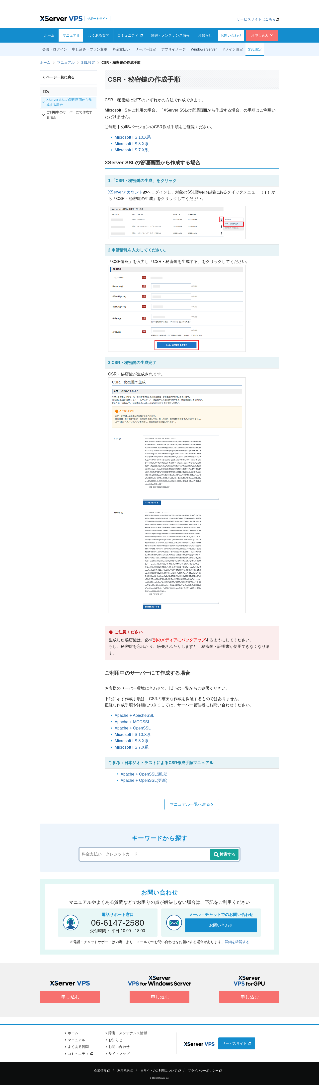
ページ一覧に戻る (58, 77)
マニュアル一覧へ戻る (192, 804)
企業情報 (102, 1070)
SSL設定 (255, 49)
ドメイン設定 (232, 49)
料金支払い (121, 49)
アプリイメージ (173, 49)
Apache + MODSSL (132, 722)
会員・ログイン (54, 49)
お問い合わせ (231, 35)
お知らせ (205, 35)
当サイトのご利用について (161, 1070)
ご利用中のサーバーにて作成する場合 (67, 114)
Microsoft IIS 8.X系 (132, 144)
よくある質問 (98, 35)
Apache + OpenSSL (133, 728)
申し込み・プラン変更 (89, 49)
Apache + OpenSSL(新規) (144, 774)
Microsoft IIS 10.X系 (133, 137)
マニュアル (71, 35)
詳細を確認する (237, 942)
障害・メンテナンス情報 (170, 35)
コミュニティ (130, 35)
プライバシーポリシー (205, 1070)
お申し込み (262, 35)
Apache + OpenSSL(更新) (144, 780)
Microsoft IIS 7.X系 (132, 150)
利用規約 (125, 1070)
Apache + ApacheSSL (134, 715)
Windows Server (204, 49)
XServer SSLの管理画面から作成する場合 (67, 102)
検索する (224, 854)
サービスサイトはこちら (256, 19)
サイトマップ (119, 1054)
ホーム (49, 35)
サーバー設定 (145, 49)
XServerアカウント (125, 192)
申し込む (70, 996)
